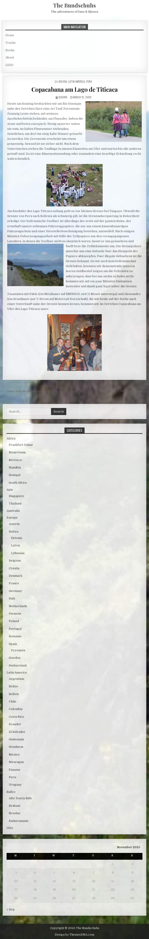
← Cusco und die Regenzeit (22, 391)
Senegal (14, 475)
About (9, 57)
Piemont (15, 613)
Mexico (14, 754)
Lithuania (17, 553)
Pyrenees (18, 650)
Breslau (14, 813)
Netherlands (18, 606)
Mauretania (17, 452)
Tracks (10, 42)
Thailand (15, 503)
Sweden (14, 657)
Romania (15, 636)
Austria (14, 524)
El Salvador (17, 732)
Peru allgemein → (133, 391)
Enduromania (18, 821)
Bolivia (63, 81)
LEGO (9, 65)
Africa (11, 438)
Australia (13, 510)
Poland (14, 621)
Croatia (14, 568)
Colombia (15, 709)
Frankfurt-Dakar (21, 445)
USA (10, 828)
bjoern (63, 97)
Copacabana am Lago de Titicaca (74, 89)
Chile (12, 701)
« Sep (11, 909)
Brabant (14, 805)
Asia (10, 489)
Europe (12, 517)
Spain (13, 644)
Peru (89, 81)
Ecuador (15, 724)
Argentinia (16, 679)
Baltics (14, 531)
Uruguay (15, 784)
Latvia (15, 545)
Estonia (16, 538)
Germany (15, 591)
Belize (13, 686)
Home (9, 35)
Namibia (15, 467)
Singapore (16, 496)
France (14, 583)
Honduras (16, 746)
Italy (12, 598)
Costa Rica (16, 716)
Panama (14, 769)
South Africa (18, 482)
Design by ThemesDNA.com (74, 934)
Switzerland (17, 665)
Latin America (76, 81)
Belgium (15, 560)
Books (9, 50)
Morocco (15, 460)
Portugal (15, 628)
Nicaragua (16, 762)
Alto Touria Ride (20, 798)
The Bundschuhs (74, 5)
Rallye (11, 792)
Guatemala (16, 739)
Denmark (15, 575)
